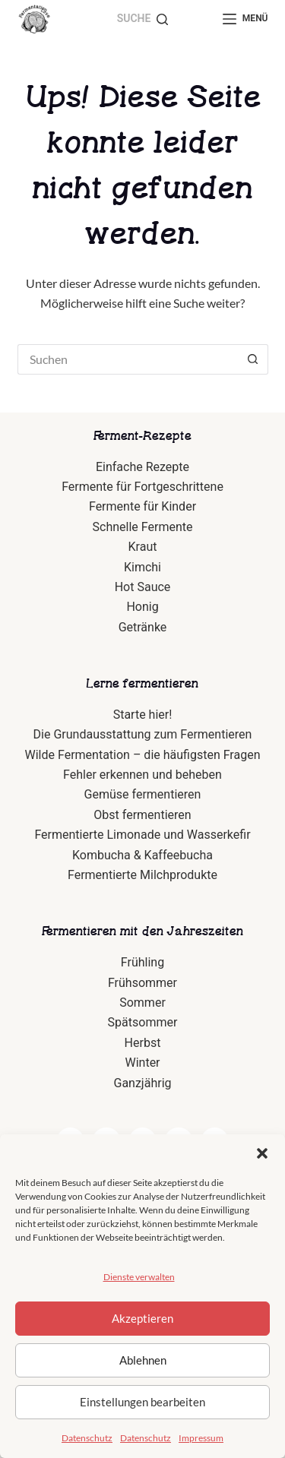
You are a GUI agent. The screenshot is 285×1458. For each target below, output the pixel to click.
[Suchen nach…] (127, 359)
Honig (142, 606)
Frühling (142, 962)
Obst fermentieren (142, 815)
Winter (142, 1062)
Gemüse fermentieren (142, 794)
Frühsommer (142, 983)
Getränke (143, 627)
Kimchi (142, 567)
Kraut (142, 546)
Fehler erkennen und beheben (142, 774)
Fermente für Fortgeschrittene (142, 486)
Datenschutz (87, 1438)
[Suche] (143, 18)
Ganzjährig (142, 1083)
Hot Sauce (143, 587)
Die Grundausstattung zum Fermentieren (142, 734)
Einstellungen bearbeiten (142, 1402)
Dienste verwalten (139, 1276)
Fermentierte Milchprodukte (142, 875)
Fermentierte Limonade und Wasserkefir (142, 834)
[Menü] (245, 19)
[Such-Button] (253, 359)
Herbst (143, 1043)
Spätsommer (143, 1022)
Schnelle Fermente (143, 527)
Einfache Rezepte (142, 467)
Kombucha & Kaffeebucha (142, 855)
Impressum (201, 1438)
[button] (262, 1153)
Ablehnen (142, 1360)
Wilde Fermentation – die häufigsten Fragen (143, 755)
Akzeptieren (142, 1318)
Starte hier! (143, 714)
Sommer (142, 1002)
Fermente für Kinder (142, 506)
